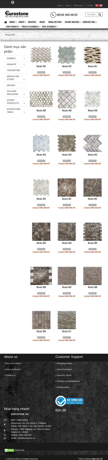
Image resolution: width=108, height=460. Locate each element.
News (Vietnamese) (50, 27)
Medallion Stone (55, 22)
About (59, 5)
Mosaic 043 (92, 154)
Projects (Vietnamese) (31, 27)
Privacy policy (62, 387)
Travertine (32, 21)
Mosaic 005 (92, 242)
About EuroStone (12, 363)
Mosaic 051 (92, 66)
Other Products (13, 27)
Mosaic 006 (41, 287)
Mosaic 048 (92, 110)
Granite (22, 22)
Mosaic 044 (66, 154)
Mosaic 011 (66, 331)
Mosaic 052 (66, 66)
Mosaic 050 (41, 110)
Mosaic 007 (66, 287)
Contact (89, 5)
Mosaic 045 (41, 154)
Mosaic (42, 21)
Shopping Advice (63, 363)
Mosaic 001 (66, 198)
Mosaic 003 (41, 242)
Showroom (78, 5)
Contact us (9, 375)
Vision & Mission (12, 369)
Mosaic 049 (66, 110)
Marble (13, 22)
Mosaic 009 (41, 331)
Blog (68, 5)
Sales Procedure (63, 369)
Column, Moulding (73, 22)
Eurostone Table (90, 22)
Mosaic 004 (66, 242)
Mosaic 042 (41, 198)
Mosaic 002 (92, 198)
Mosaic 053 (41, 66)
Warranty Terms (63, 375)
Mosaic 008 (92, 287)
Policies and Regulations (67, 381)
